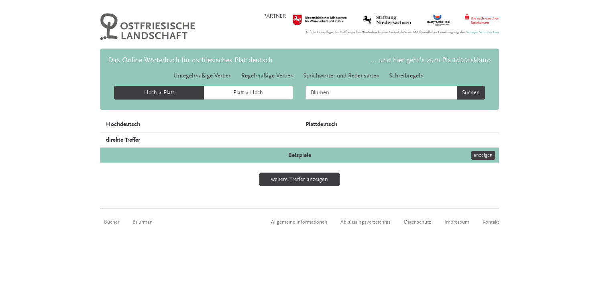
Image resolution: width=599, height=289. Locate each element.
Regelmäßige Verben (267, 75)
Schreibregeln (406, 75)
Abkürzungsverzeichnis (365, 222)
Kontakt (491, 222)
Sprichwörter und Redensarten (341, 75)
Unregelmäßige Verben (202, 75)
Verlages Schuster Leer (482, 32)
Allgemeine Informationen (299, 222)
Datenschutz (417, 222)
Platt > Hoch (248, 93)
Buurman (142, 222)
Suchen (471, 93)
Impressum (456, 222)
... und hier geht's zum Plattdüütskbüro (431, 60)
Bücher (111, 222)
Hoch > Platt (159, 93)
